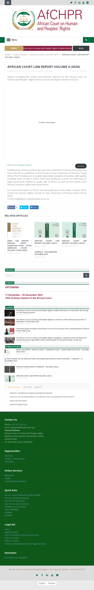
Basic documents (14, 387)
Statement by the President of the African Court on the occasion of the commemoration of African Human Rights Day (52, 330)
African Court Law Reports (34, 71)
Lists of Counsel (11, 538)
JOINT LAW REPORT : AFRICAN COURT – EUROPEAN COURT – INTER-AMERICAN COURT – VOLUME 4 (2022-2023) (19, 245)
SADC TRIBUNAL (12, 509)
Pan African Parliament (15, 501)
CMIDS (7, 478)
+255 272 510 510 (18, 424)
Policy (7, 529)
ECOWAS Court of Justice (15, 506)
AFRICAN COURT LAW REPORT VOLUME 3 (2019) (74, 242)
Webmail (10, 475)
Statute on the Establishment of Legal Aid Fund (25, 544)
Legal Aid (37, 387)
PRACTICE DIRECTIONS (19, 404)
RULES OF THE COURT (18, 401)
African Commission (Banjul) (17, 498)
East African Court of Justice (17, 504)
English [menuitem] (42, 583)
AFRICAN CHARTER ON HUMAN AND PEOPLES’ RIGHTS (31, 393)
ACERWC (8, 515)
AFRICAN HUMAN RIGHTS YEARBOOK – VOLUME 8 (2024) (37, 367)
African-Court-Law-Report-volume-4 (19, 165)
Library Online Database (15, 481)
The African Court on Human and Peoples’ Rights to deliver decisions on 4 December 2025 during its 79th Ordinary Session (52, 311)
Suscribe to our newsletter (16, 557)
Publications (48, 71)
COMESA (8, 512)
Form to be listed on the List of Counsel (22, 535)
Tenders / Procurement (15, 458)
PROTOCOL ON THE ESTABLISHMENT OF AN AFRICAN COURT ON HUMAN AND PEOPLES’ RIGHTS (42, 397)
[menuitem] (42, 583)
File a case (28, 387)
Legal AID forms (11, 532)
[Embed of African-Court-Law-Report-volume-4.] (47, 122)
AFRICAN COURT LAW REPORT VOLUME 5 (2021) (47, 242)
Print (75, 71)
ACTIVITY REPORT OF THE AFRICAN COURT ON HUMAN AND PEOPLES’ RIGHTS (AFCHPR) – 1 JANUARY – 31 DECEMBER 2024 (44, 360)
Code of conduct (12, 541)
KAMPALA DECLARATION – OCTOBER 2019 (47, 253)
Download (80, 166)
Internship (9, 461)
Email (83, 71)
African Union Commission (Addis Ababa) (22, 495)
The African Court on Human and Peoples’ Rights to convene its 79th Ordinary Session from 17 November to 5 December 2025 (51, 321)
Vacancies (9, 456)
